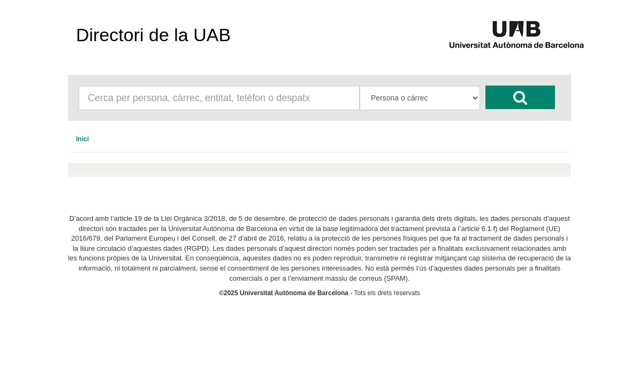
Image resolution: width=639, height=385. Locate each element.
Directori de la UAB (153, 35)
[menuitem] (82, 139)
